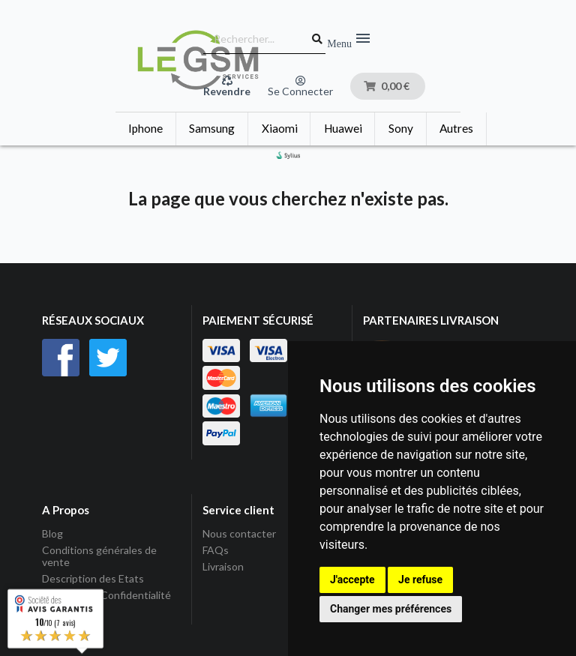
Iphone (145, 128)
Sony (400, 128)
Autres (456, 128)
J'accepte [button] (352, 580)
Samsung (212, 128)
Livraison (223, 566)
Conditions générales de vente (99, 556)
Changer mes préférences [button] (391, 609)
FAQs (215, 550)
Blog (52, 534)
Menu (349, 39)
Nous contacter (239, 534)
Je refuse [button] (420, 580)
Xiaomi (280, 128)
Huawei (343, 128)
